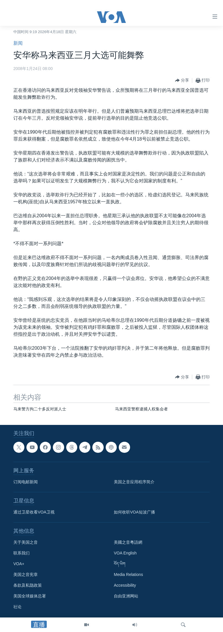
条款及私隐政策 (27, 585)
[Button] (182, 80)
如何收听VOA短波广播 (134, 512)
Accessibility (125, 585)
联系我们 (21, 553)
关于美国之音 (25, 542)
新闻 (18, 43)
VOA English (125, 553)
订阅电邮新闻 (25, 482)
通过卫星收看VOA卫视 (34, 512)
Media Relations (128, 574)
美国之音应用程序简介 (134, 482)
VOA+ (18, 563)
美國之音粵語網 (128, 542)
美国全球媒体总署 (29, 596)
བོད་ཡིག (119, 563)
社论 (17, 606)
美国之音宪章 (25, 574)
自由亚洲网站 (126, 596)
